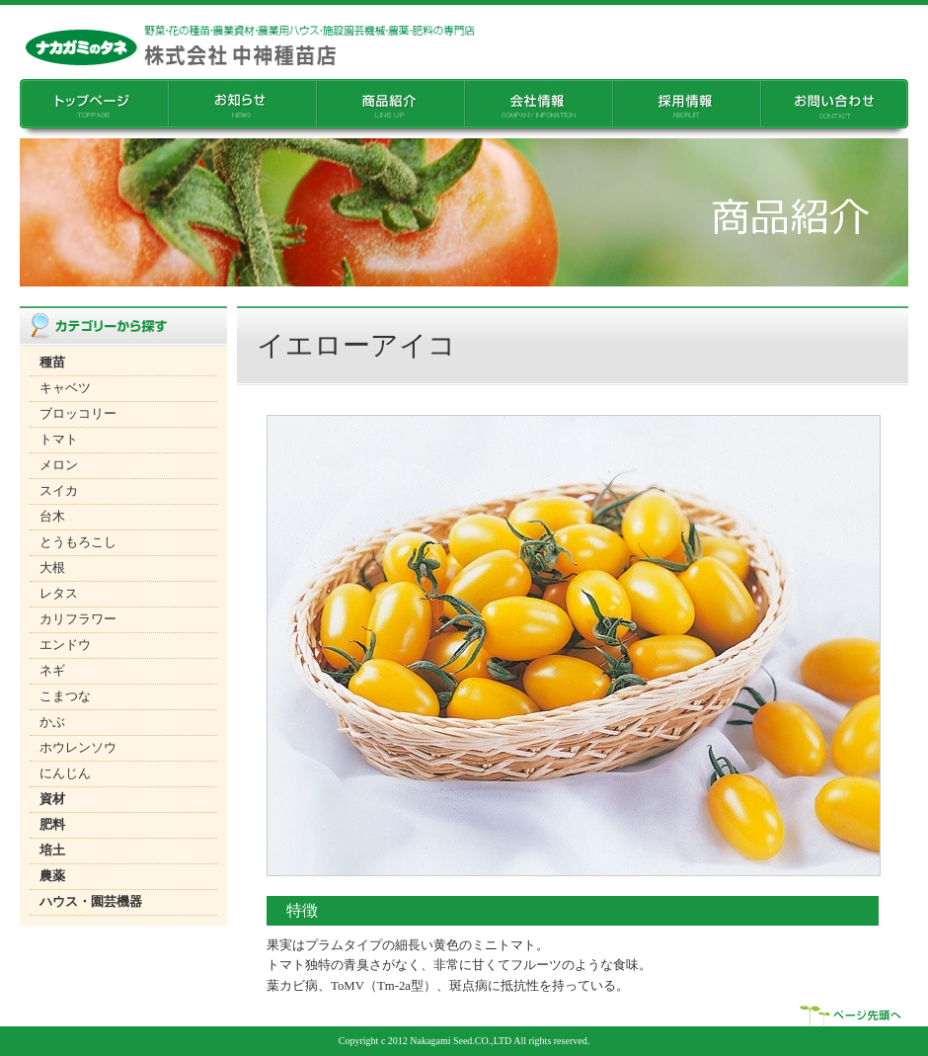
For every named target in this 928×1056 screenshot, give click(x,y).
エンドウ (65, 645)
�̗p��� (686, 108)
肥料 (52, 825)
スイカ (58, 491)
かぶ (52, 722)
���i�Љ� (390, 108)
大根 (52, 568)
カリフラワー (77, 619)
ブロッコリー (77, 414)
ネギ (52, 671)
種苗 (52, 362)
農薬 (52, 876)
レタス (58, 594)
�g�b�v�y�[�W (94, 108)
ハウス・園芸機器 (90, 902)
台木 (52, 517)
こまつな (65, 696)
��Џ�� (538, 108)
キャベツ (65, 388)
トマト (58, 440)
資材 (52, 799)
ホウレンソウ (77, 748)
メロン (58, 465)
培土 (52, 850)
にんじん (65, 773)
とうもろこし (77, 542)
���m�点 (242, 108)
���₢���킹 (834, 108)
